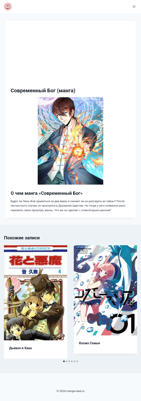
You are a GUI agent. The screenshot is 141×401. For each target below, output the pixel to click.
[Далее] (131, 301)
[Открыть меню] (134, 6)
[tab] (64, 361)
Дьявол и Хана (20, 348)
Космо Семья (89, 343)
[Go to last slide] (10, 301)
